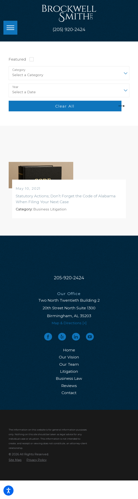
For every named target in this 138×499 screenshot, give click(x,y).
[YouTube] (90, 337)
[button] (8, 491)
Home (69, 350)
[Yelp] (62, 337)
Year (15, 87)
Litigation (69, 371)
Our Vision (69, 357)
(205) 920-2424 (69, 29)
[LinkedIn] (76, 337)
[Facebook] (48, 337)
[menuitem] (69, 350)
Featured (17, 59)
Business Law (69, 378)
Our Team (69, 364)
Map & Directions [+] (69, 323)
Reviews (69, 385)
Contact (69, 392)
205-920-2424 (69, 277)
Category (18, 70)
